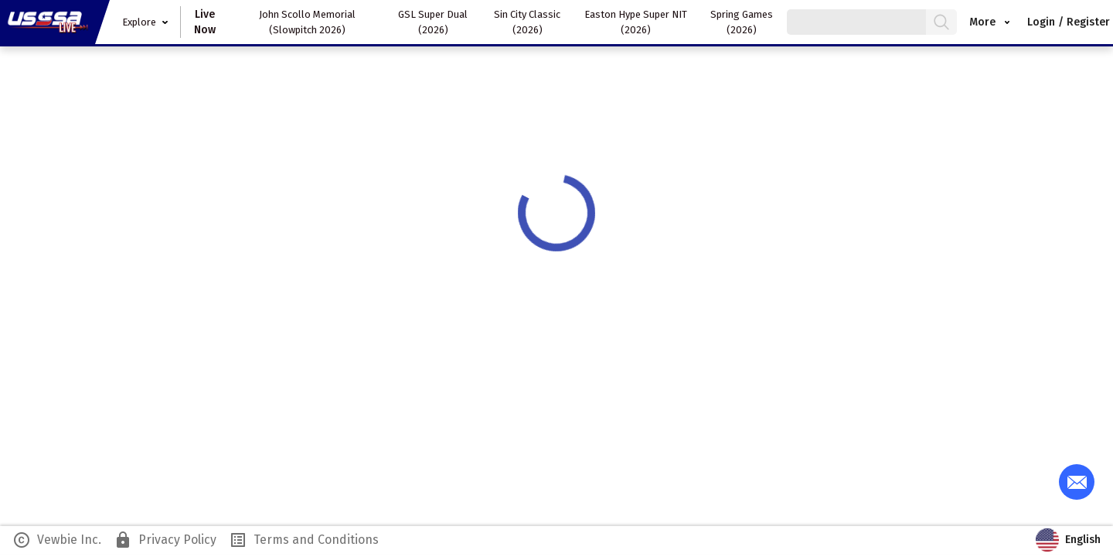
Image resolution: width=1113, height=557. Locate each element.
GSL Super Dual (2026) (433, 22)
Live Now (205, 22)
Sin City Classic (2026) (527, 22)
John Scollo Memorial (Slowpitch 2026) (307, 22)
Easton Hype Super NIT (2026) (635, 22)
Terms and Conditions (304, 540)
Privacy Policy (165, 540)
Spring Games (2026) (741, 22)
